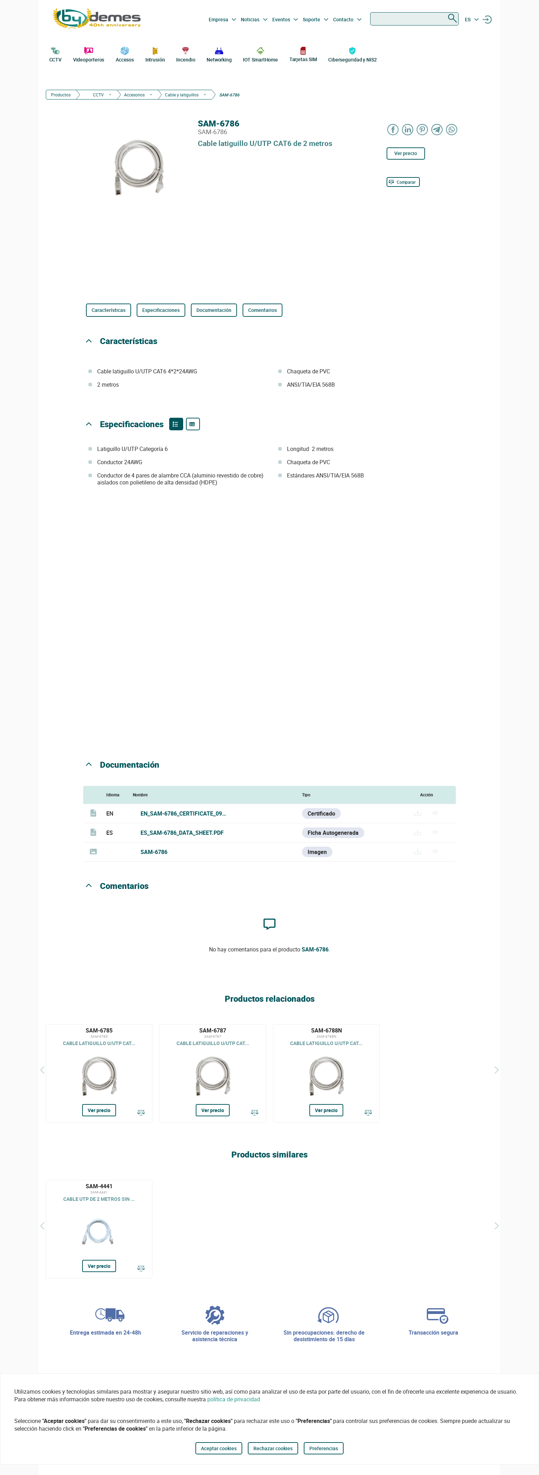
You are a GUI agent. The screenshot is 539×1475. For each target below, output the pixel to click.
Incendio (185, 54)
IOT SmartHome (260, 54)
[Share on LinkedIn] (408, 129)
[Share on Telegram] (437, 129)
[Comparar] (403, 182)
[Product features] (176, 424)
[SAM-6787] (213, 1073)
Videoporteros (89, 54)
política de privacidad (233, 1399)
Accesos (125, 54)
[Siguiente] (496, 1070)
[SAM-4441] (99, 1229)
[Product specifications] (193, 424)
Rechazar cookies (273, 1448)
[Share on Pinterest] (422, 129)
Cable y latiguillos (182, 94)
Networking (219, 54)
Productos (61, 94)
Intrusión (155, 54)
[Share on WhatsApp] (452, 129)
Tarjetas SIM (303, 54)
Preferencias (323, 1448)
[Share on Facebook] (393, 129)
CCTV (55, 54)
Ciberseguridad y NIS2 (352, 54)
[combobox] (414, 18)
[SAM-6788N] (326, 1073)
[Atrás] (42, 1070)
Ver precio (405, 153)
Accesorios (134, 94)
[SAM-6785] (99, 1073)
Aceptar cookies (219, 1448)
